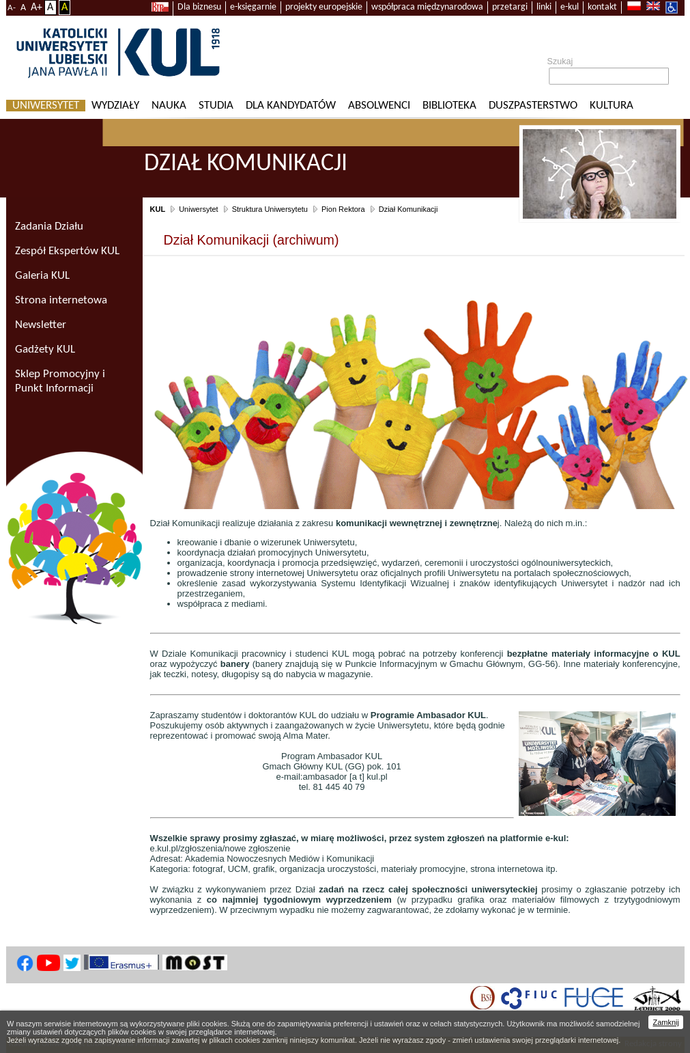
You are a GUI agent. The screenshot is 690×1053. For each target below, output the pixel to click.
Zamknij (665, 1022)
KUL (158, 209)
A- (12, 7)
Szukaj (560, 61)
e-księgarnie (253, 7)
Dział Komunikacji (408, 209)
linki (543, 7)
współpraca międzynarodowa (427, 7)
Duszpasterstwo (533, 105)
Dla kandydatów (291, 105)
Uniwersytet (45, 105)
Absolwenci (379, 105)
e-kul (569, 7)
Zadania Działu (49, 226)
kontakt (602, 7)
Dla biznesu (199, 7)
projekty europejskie (323, 7)
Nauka (169, 105)
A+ (36, 7)
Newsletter (40, 325)
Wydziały (115, 105)
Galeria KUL (42, 276)
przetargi (510, 7)
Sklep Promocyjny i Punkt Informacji (60, 381)
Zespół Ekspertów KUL (67, 251)
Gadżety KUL (45, 349)
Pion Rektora (343, 209)
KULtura (611, 105)
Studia (216, 105)
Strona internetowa (61, 300)
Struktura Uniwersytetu (270, 209)
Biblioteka (449, 105)
